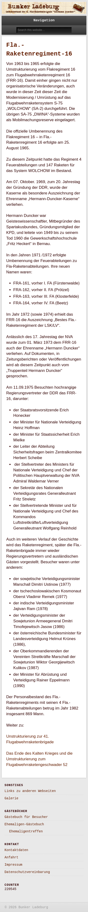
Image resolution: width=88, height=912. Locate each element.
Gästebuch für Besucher (26, 817)
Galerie (11, 798)
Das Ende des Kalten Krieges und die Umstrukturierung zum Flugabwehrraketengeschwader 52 (39, 759)
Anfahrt (11, 857)
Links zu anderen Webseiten (30, 791)
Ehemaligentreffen (26, 831)
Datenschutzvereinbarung (27, 872)
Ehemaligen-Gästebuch (24, 824)
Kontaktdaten (16, 850)
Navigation (43, 20)
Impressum (13, 865)
